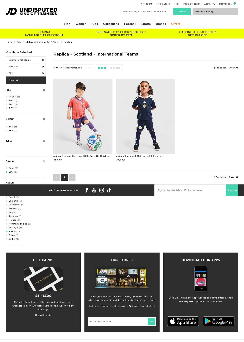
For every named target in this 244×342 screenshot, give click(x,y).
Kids (95, 23)
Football (130, 23)
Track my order (191, 3)
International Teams (26, 60)
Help (176, 3)
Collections (111, 23)
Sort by (57, 67)
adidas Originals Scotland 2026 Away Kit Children (81, 156)
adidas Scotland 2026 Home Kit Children (139, 156)
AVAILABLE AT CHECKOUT (44, 34)
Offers (175, 23)
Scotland (26, 66)
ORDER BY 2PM (121, 34)
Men (67, 23)
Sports (146, 23)
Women (80, 23)
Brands (161, 23)
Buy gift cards (43, 315)
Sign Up (232, 190)
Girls (26, 73)
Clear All (13, 80)
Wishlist (208, 3)
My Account (145, 3)
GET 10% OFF (197, 34)
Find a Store (163, 3)
